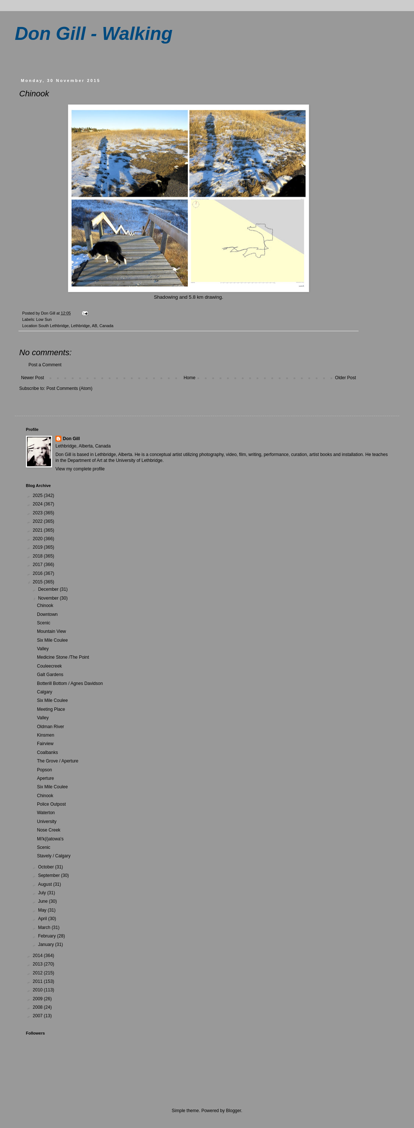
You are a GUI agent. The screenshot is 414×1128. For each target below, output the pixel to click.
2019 (38, 547)
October (46, 867)
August (45, 884)
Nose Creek (48, 830)
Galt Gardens (50, 674)
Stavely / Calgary (54, 855)
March (45, 927)
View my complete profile (80, 469)
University (47, 821)
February (47, 936)
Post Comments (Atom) (69, 388)
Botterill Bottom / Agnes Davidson (70, 683)
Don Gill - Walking (94, 33)
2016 (38, 573)
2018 (38, 556)
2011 (38, 981)
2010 (38, 989)
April (43, 918)
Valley (43, 648)
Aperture (45, 778)
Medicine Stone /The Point (63, 657)
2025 (38, 495)
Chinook (45, 605)
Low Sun (44, 319)
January (46, 944)
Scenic (43, 622)
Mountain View (51, 631)
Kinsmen (45, 735)
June (43, 901)
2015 (38, 581)
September (49, 875)
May (43, 910)
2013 (38, 964)
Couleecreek (49, 666)
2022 (38, 521)
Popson (44, 769)
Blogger (233, 1110)
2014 (38, 955)
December (49, 589)
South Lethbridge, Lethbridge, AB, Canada (75, 325)
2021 (38, 530)
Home (190, 377)
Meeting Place (51, 709)
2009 (38, 998)
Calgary (44, 692)
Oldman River (50, 726)
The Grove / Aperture (57, 761)
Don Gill (71, 438)
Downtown (47, 614)
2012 (38, 973)
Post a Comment (44, 364)
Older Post (345, 377)
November (49, 598)
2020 (38, 538)
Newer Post (32, 377)
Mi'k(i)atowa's (50, 838)
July (42, 892)
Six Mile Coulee (52, 640)
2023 (38, 512)
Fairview (45, 743)
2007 (38, 1015)
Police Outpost (51, 804)
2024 (38, 504)
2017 (38, 564)
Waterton (46, 812)
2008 (38, 1007)
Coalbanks (47, 752)
